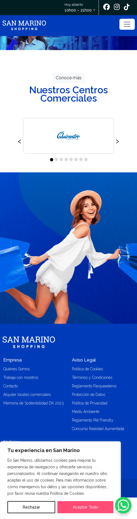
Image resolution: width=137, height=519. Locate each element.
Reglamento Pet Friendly (92, 420)
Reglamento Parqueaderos (94, 386)
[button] (51, 159)
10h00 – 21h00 (78, 10)
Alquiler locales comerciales (27, 394)
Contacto (10, 386)
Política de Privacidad (89, 403)
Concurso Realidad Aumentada (98, 428)
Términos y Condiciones (92, 377)
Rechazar (31, 507)
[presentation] (20, 140)
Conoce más (69, 77)
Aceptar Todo (85, 507)
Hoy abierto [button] (79, 7)
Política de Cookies (87, 369)
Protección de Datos (88, 394)
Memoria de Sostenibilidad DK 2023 (33, 403)
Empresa (12, 360)
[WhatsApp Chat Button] (123, 505)
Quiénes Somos (16, 369)
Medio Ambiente (85, 411)
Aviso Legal (84, 360)
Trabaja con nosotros (20, 377)
